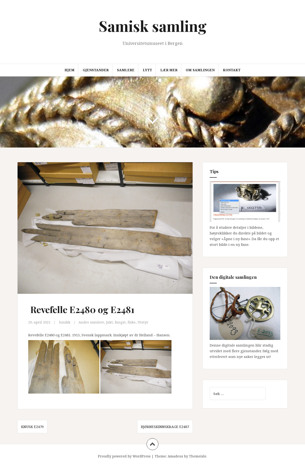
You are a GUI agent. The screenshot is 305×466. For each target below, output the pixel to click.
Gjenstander (96, 70)
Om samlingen (200, 70)
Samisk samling (153, 26)
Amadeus (175, 456)
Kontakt (231, 70)
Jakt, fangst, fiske (121, 322)
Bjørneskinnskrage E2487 (165, 426)
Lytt (147, 70)
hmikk (64, 322)
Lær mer (168, 70)
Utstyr (143, 322)
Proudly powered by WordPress (124, 456)
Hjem (69, 70)
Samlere (125, 70)
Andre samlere (91, 322)
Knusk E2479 (32, 426)
